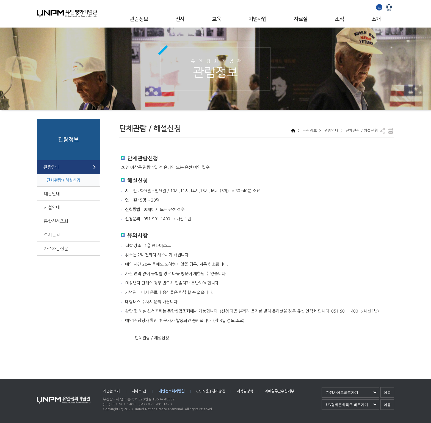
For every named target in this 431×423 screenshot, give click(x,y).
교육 (216, 19)
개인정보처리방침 (171, 391)
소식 (339, 19)
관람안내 (51, 167)
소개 (375, 19)
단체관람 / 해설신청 (63, 180)
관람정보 (139, 19)
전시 (179, 19)
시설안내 (52, 207)
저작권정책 (245, 391)
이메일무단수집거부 (279, 391)
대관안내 (52, 193)
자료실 (300, 19)
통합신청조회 (56, 221)
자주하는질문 (56, 248)
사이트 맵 (139, 391)
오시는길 (52, 235)
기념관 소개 (111, 391)
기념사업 (257, 19)
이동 (387, 393)
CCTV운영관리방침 (210, 391)
